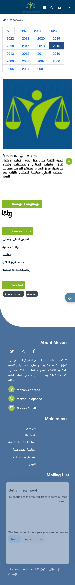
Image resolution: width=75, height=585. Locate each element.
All (8, 30)
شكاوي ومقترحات (24, 457)
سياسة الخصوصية (24, 450)
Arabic (14, 541)
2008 (25, 61)
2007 (41, 61)
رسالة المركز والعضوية (22, 443)
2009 (10, 61)
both (40, 541)
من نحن (31, 428)
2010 (56, 53)
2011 (41, 53)
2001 (41, 68)
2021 (25, 38)
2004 (25, 68)
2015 (56, 46)
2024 (37, 30)
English (28, 541)
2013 (10, 53)
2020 (41, 38)
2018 (10, 46)
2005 (10, 68)
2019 (56, 38)
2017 (25, 46)
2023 (53, 30)
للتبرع (32, 464)
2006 (56, 61)
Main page (9, 19)
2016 (41, 46)
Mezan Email (22, 409)
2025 (22, 30)
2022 (10, 38)
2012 (25, 53)
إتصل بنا (30, 436)
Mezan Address (24, 390)
